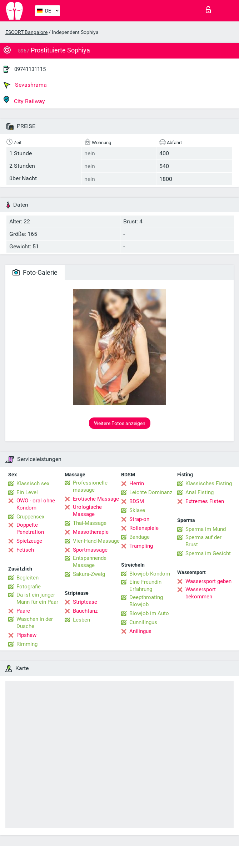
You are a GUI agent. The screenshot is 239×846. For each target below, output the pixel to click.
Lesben (81, 620)
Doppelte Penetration (30, 528)
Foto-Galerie (35, 272)
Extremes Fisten (204, 501)
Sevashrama (25, 84)
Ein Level (27, 492)
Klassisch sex (32, 483)
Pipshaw (26, 635)
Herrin (136, 483)
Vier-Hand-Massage (96, 541)
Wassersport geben (208, 581)
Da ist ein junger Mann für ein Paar (37, 598)
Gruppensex (30, 516)
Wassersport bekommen (200, 593)
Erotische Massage (96, 499)
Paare (23, 611)
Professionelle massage (90, 486)
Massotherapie (91, 532)
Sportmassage (90, 550)
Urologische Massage (87, 510)
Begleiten (27, 577)
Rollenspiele (144, 528)
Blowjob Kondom (149, 574)
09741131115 (30, 69)
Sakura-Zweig (89, 574)
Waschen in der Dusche (34, 622)
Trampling (141, 546)
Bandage (139, 537)
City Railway (24, 100)
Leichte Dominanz (150, 492)
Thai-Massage (89, 523)
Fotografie (28, 586)
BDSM (136, 501)
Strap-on (139, 519)
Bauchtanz (85, 611)
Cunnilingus (143, 622)
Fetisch (25, 550)
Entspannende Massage (89, 561)
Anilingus (140, 631)
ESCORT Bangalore (26, 32)
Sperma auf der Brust (203, 541)
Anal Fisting (199, 492)
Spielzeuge (29, 541)
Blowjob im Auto (149, 613)
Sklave (137, 510)
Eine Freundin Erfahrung (145, 585)
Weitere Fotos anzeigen (119, 423)
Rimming (27, 644)
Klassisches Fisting (208, 483)
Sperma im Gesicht (208, 553)
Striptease (85, 602)
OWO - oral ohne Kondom (35, 504)
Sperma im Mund (205, 529)
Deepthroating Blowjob (146, 601)
